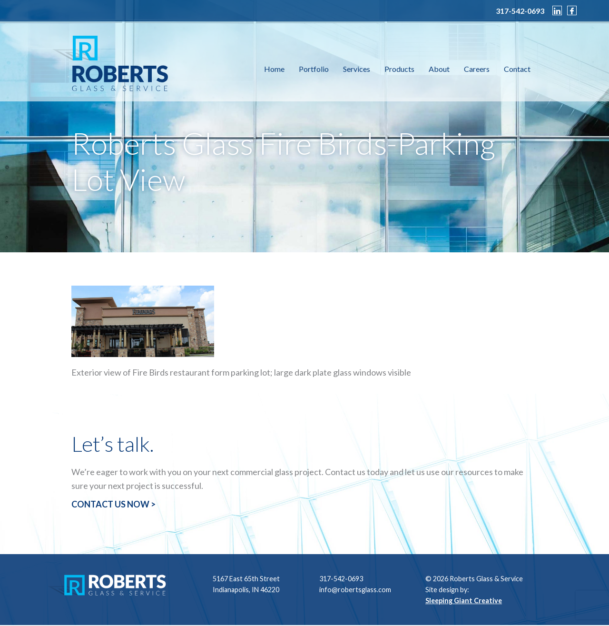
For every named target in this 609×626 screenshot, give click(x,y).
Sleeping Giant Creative (463, 600)
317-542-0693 (520, 11)
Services (356, 68)
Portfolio (314, 68)
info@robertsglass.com (355, 590)
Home (274, 68)
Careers (477, 68)
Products (399, 68)
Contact (517, 68)
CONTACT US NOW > (113, 504)
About (439, 68)
